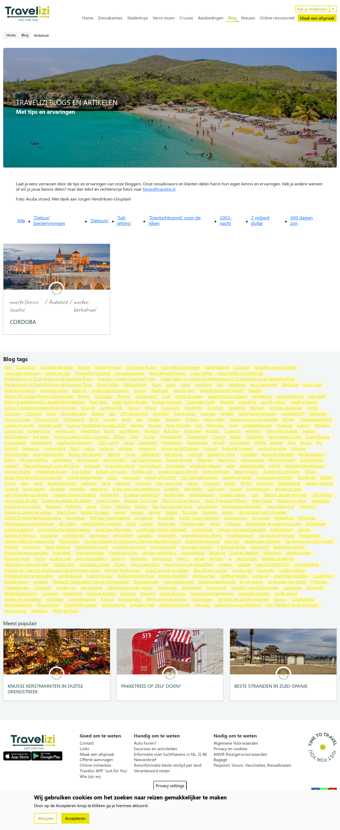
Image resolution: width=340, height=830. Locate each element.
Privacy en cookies (230, 748)
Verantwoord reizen (152, 770)
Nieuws (248, 17)
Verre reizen (164, 17)
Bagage (220, 759)
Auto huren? (145, 743)
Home (87, 17)
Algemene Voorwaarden (236, 743)
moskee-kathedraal (85, 306)
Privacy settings (170, 785)
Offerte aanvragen (96, 759)
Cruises (186, 17)
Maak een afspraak (317, 18)
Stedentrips (137, 17)
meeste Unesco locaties (24, 306)
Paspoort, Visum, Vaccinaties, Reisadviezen (252, 765)
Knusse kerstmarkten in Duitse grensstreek (45, 688)
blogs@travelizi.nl (159, 189)
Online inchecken (95, 765)
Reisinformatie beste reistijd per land (167, 765)
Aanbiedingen (210, 17)
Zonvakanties (110, 17)
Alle (21, 220)
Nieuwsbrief (145, 759)
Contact (87, 743)
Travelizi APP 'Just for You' (104, 770)
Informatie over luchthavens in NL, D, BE (170, 754)
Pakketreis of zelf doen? (151, 686)
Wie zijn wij (90, 776)
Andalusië (58, 302)
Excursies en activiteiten (155, 748)
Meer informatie (164, 805)
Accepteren (75, 818)
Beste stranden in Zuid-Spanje (271, 686)
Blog (232, 17)
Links (84, 748)
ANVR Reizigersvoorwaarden (240, 754)
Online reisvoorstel (277, 17)
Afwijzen (45, 818)
